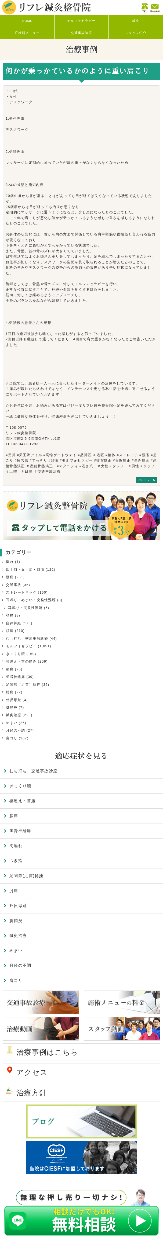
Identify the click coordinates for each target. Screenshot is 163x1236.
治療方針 (31, 1093)
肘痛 (10, 692)
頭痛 (10, 631)
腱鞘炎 (11, 707)
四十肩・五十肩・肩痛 (25, 569)
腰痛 (10, 577)
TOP (151, 1224)
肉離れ (16, 845)
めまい (11, 723)
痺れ (10, 562)
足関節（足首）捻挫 (23, 685)
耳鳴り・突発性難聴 (25, 608)
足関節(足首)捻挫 (26, 875)
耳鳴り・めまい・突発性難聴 (31, 600)
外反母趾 (13, 700)
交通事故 (13, 585)
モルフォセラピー (21, 646)
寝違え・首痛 (22, 800)
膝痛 (10, 669)
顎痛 (10, 615)
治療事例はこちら (47, 1052)
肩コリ (11, 738)
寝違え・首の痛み (21, 661)
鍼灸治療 (13, 715)
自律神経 (13, 623)
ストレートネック (21, 592)
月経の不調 (15, 730)
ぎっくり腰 (15, 654)
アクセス (32, 1072)
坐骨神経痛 (15, 677)
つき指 (16, 860)
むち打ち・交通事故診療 (27, 638)
